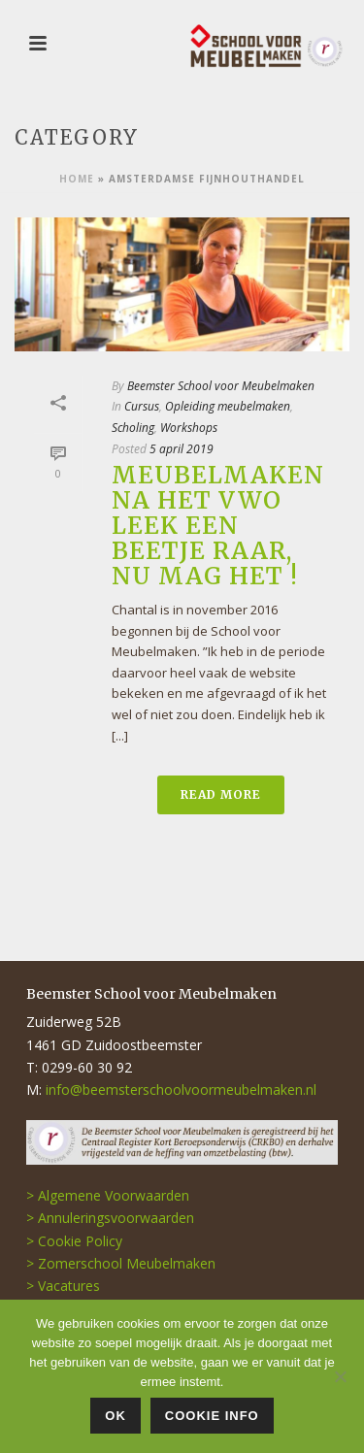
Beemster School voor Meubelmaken (220, 386)
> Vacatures (63, 1285)
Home (76, 178)
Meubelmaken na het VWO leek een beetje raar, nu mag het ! (218, 525)
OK (115, 1415)
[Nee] (339, 1376)
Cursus (141, 406)
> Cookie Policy (74, 1241)
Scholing (133, 427)
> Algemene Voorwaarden (107, 1195)
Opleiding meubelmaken (227, 406)
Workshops (188, 427)
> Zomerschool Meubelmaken (120, 1263)
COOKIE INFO (212, 1415)
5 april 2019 (181, 449)
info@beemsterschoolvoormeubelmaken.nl (181, 1089)
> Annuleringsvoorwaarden (110, 1217)
